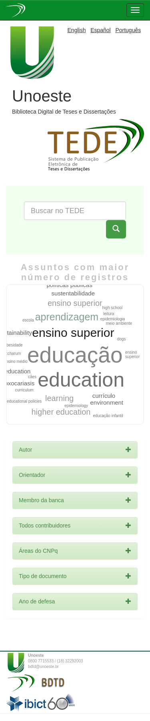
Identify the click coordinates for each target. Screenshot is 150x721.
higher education (60, 411)
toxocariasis (18, 383)
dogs (121, 339)
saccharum (11, 353)
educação (75, 354)
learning (59, 398)
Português (128, 30)
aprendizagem (66, 316)
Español (100, 30)
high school (112, 308)
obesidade (13, 345)
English (77, 30)
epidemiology (76, 405)
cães (32, 377)
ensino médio (15, 361)
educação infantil (108, 415)
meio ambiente (119, 323)
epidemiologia (112, 319)
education (81, 380)
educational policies (24, 401)
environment (106, 402)
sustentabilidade (73, 293)
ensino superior (73, 332)
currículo (104, 395)
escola (28, 320)
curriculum (24, 390)
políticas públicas (69, 284)
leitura (108, 314)
